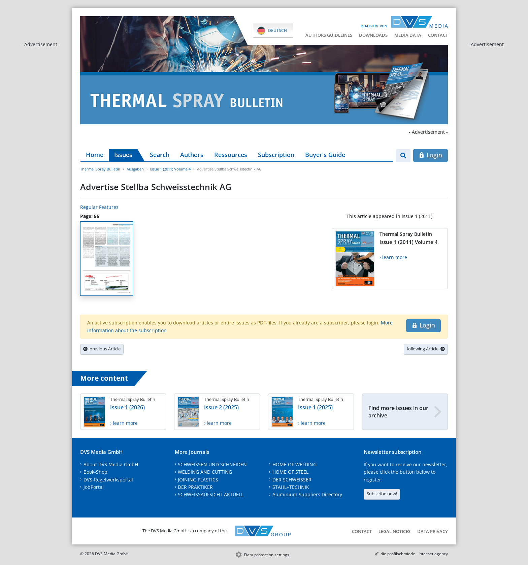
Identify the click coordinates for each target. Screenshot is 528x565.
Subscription (276, 155)
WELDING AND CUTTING (205, 472)
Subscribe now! (382, 494)
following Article (426, 349)
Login (430, 155)
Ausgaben (135, 168)
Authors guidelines (328, 35)
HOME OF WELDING (294, 464)
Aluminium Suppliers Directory (307, 494)
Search (159, 155)
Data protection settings (266, 555)
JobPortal (94, 487)
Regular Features (99, 207)
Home (94, 155)
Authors (191, 155)
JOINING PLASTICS (198, 479)
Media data (407, 35)
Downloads (373, 35)
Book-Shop (95, 472)
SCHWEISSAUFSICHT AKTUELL (210, 494)
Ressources (230, 155)
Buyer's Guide (325, 155)
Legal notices (394, 531)
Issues (123, 155)
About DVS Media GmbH (111, 464)
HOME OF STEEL (290, 472)
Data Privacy (432, 531)
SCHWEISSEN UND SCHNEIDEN (212, 464)
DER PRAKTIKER (195, 487)
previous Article (102, 349)
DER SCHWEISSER (291, 479)
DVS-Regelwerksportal (108, 479)
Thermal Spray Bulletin (100, 168)
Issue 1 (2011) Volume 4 (170, 168)
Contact (438, 35)
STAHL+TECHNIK (290, 487)
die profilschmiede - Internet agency (414, 554)
